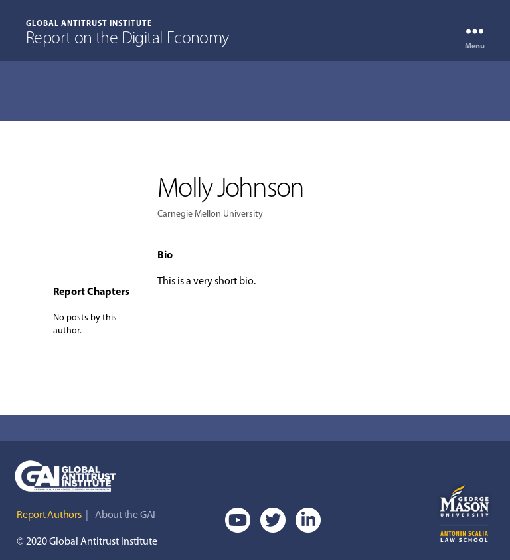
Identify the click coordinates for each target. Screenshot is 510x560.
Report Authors (49, 515)
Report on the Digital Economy (127, 39)
